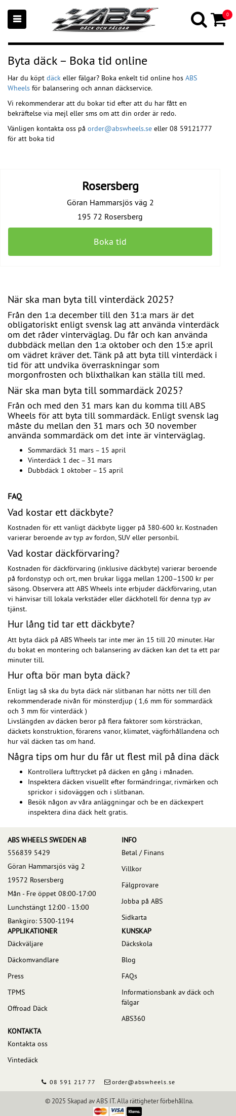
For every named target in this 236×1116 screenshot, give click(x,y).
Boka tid (110, 241)
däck (54, 77)
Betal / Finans (143, 852)
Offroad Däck (28, 1008)
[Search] (200, 19)
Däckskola (137, 943)
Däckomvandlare (33, 959)
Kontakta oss (28, 1043)
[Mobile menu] (17, 19)
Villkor (132, 868)
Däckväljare (25, 943)
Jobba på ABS (142, 901)
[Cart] (219, 19)
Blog (129, 959)
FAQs (129, 975)
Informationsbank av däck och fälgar (168, 997)
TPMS (16, 992)
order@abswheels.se (120, 128)
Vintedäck (23, 1059)
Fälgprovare (140, 884)
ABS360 (133, 1018)
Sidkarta (134, 917)
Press (16, 975)
